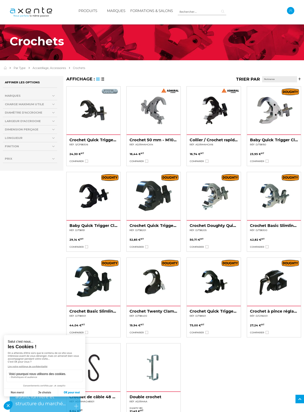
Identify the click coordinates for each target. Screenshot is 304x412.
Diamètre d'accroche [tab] (23, 112)
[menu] (126, 11)
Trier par (248, 79)
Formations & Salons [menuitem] (151, 11)
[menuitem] (88, 11)
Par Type (20, 68)
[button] (76, 161)
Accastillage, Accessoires (49, 68)
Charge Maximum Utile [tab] (24, 104)
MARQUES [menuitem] (116, 11)
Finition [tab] (12, 146)
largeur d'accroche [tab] (23, 121)
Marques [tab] (13, 95)
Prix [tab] (8, 158)
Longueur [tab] (13, 138)
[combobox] (202, 11)
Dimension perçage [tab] (21, 129)
